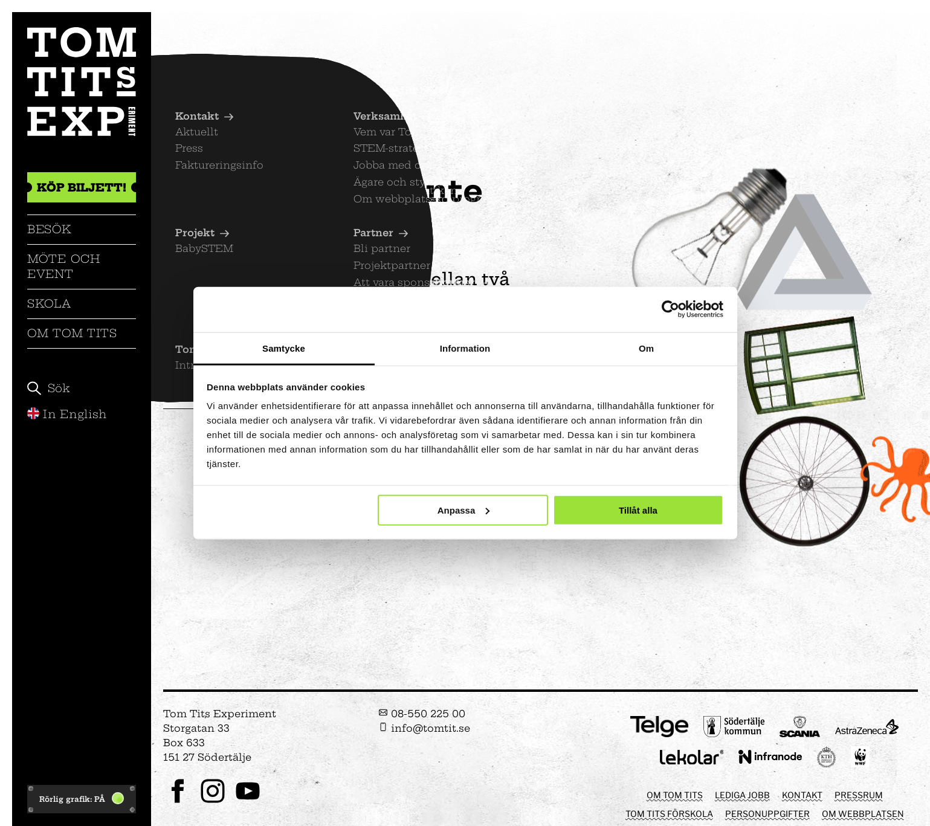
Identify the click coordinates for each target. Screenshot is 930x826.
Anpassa (464, 510)
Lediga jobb (742, 795)
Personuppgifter (767, 813)
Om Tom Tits (72, 333)
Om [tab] (646, 348)
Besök (49, 229)
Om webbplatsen (863, 813)
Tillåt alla (638, 510)
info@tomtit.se (424, 728)
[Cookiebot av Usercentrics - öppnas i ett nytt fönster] (670, 309)
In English (67, 414)
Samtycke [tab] (283, 348)
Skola (49, 304)
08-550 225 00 (421, 714)
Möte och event (63, 266)
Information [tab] (465, 348)
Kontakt (802, 795)
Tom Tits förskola (669, 813)
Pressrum (859, 795)
